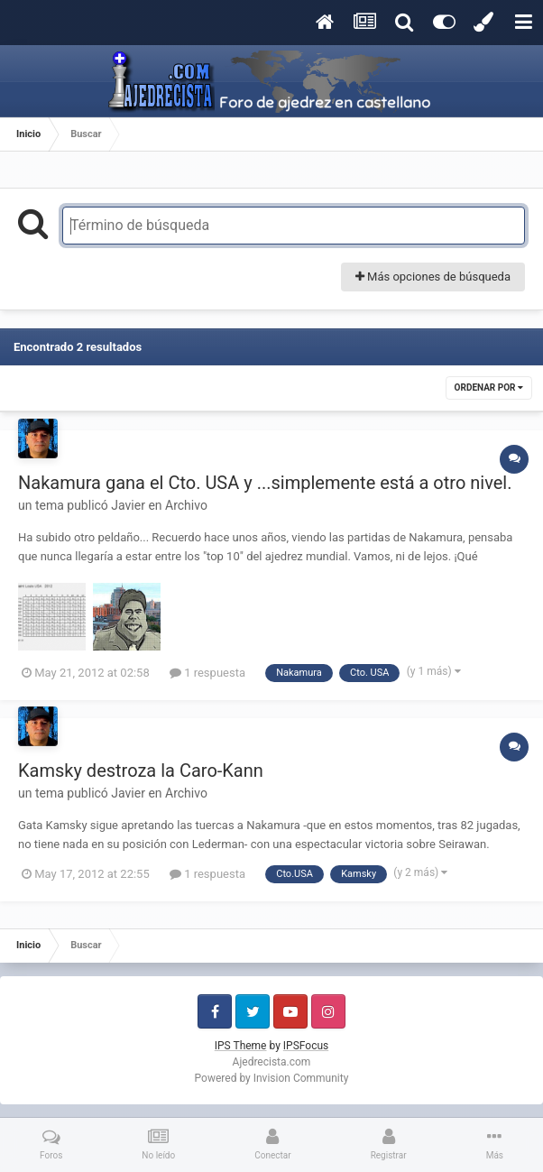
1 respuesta (207, 672)
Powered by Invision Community (272, 1078)
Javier (128, 505)
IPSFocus (305, 1045)
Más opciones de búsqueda (433, 276)
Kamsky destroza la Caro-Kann (140, 770)
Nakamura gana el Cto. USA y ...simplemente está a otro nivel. (264, 483)
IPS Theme (241, 1045)
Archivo (186, 505)
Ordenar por (489, 387)
